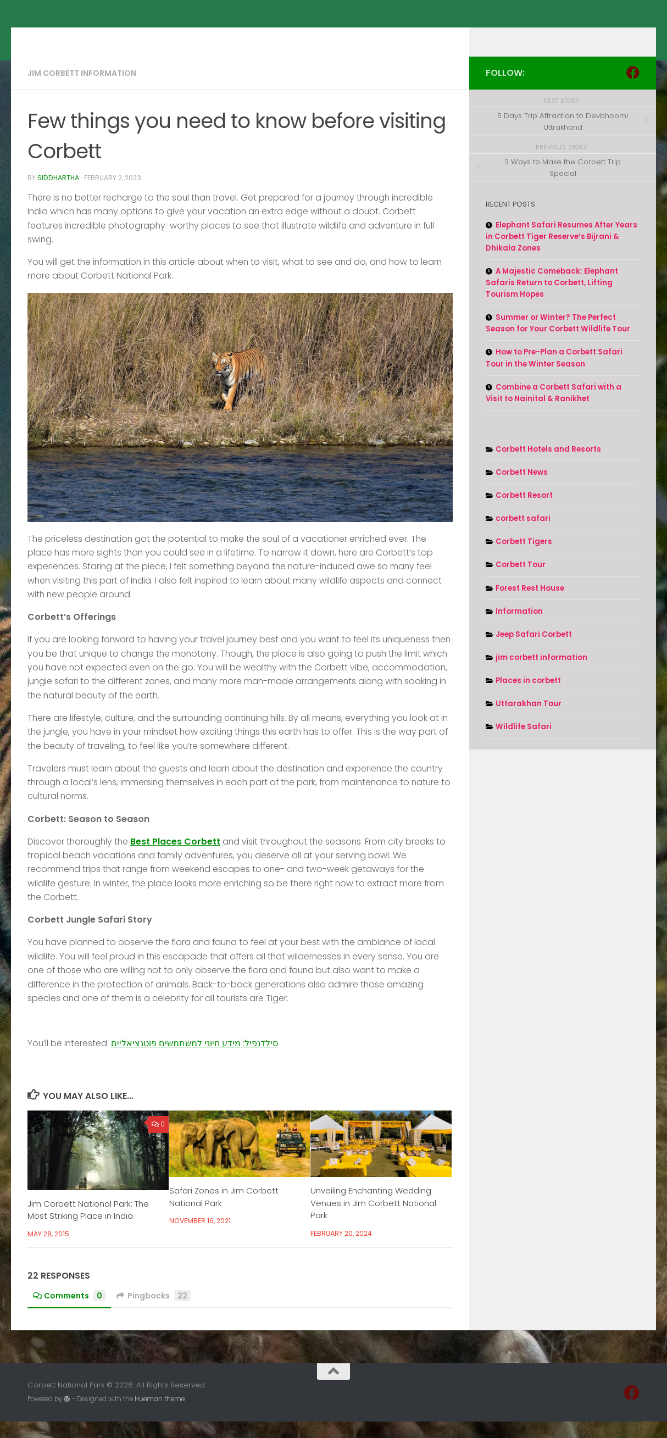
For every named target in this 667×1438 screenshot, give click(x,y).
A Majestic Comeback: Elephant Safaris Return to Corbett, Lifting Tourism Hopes (552, 299)
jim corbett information (81, 89)
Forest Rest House (530, 604)
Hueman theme (160, 1415)
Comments (69, 1312)
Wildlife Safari (524, 743)
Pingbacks (153, 1312)
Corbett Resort (524, 512)
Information (519, 628)
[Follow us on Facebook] (633, 89)
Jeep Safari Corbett (534, 651)
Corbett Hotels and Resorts (548, 465)
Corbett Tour (521, 581)
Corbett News (522, 489)
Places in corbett (528, 697)
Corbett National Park (136, 36)
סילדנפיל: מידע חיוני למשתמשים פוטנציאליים (194, 1059)
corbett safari (523, 535)
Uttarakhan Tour (529, 720)
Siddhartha (58, 194)
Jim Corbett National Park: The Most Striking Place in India (88, 1226)
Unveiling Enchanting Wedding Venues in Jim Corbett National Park (373, 1219)
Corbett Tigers (524, 558)
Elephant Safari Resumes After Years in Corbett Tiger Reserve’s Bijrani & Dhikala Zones (561, 253)
